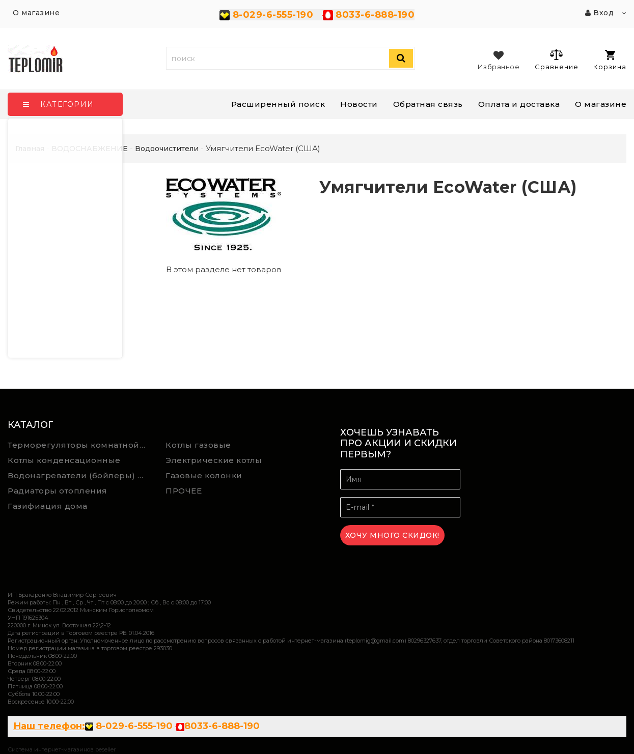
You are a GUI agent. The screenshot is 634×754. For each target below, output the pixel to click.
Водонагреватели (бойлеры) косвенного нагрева (79, 475)
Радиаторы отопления (57, 491)
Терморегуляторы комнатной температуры (79, 445)
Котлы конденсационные (64, 460)
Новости (359, 104)
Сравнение (556, 59)
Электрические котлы (214, 460)
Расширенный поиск (278, 104)
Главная (29, 148)
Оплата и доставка (519, 104)
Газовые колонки (204, 475)
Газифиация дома (48, 506)
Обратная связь (428, 104)
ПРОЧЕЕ (184, 491)
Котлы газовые (198, 445)
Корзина (609, 60)
